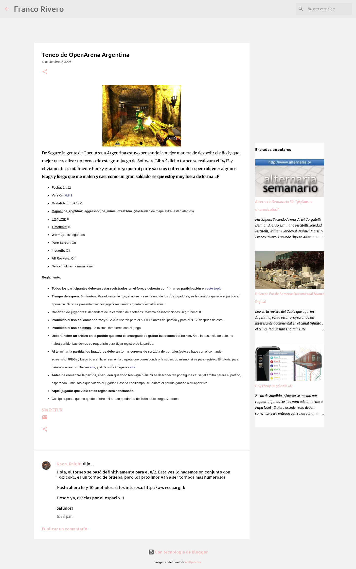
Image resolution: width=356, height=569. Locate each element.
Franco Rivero (39, 9)
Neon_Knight (69, 463)
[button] (45, 72)
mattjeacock (193, 562)
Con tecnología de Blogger (178, 551)
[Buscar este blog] (326, 9)
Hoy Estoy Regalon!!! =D (273, 385)
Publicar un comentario (64, 528)
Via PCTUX (52, 409)
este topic (214, 288)
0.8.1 (68, 195)
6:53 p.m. (65, 516)
